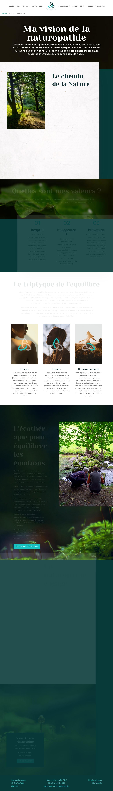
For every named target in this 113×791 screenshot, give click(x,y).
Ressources (63, 6)
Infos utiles (77, 6)
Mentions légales (95, 780)
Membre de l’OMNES (56, 783)
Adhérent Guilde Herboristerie (56, 786)
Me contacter (25, 761)
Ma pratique (37, 6)
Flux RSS (14, 786)
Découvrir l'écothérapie (27, 546)
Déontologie (97, 783)
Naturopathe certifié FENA (56, 780)
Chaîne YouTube (17, 783)
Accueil (11, 6)
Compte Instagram (18, 780)
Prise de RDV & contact (96, 6)
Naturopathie (22, 6)
